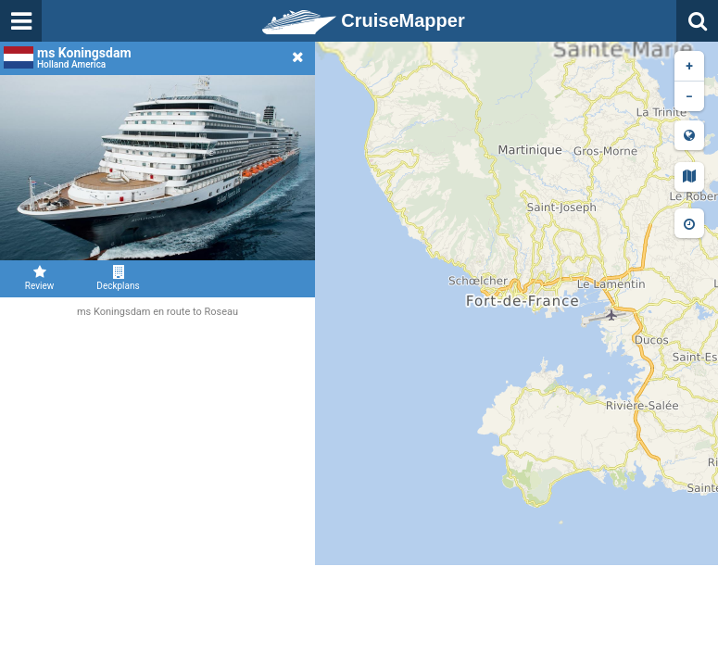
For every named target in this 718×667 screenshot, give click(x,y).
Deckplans (118, 278)
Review (39, 278)
